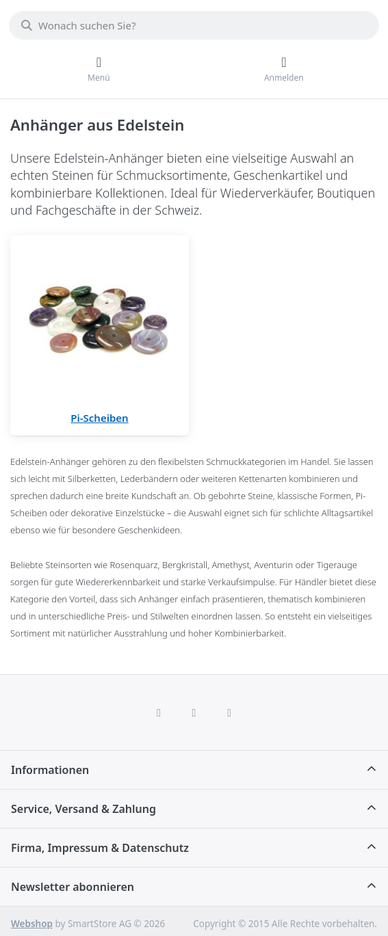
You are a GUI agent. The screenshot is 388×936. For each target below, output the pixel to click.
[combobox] (194, 25)
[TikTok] (229, 712)
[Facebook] (159, 712)
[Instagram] (194, 712)
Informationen (50, 769)
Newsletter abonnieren (72, 886)
